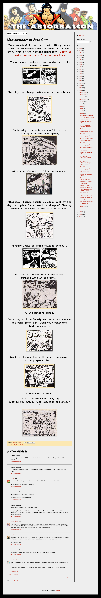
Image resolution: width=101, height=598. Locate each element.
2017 (80, 69)
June (81, 106)
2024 (80, 53)
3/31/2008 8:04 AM (16, 473)
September (83, 99)
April (81, 111)
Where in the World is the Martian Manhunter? (86, 125)
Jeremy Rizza (14, 521)
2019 (80, 64)
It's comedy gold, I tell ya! (86, 147)
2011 (80, 83)
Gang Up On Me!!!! (85, 185)
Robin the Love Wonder (86, 195)
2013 (80, 78)
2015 (80, 74)
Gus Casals (14, 560)
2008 (80, 90)
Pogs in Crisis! (84, 203)
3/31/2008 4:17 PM (16, 571)
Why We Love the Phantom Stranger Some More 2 (85, 163)
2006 (80, 214)
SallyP (12, 478)
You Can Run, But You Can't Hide (86, 182)
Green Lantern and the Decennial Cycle (86, 178)
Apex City (13, 444)
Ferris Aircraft (83, 150)
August (82, 101)
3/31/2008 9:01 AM (16, 500)
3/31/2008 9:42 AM (16, 516)
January (82, 209)
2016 (80, 71)
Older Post (68, 578)
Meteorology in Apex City (86, 115)
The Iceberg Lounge (85, 129)
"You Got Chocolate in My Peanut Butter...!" (87, 118)
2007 (80, 212)
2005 (80, 216)
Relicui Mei (81, 35)
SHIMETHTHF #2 (84, 171)
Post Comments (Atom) (20, 581)
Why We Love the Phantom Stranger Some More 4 (85, 135)
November (83, 94)
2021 (80, 60)
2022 (80, 57)
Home (39, 578)
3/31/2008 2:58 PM (16, 554)
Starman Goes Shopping (86, 201)
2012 (80, 81)
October (82, 97)
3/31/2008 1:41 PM (16, 544)
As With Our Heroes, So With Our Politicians (86, 139)
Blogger (58, 590)
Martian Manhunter (20, 444)
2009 (80, 88)
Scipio (12, 535)
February (82, 206)
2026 (80, 48)
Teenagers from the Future (87, 131)
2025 (80, 50)
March (82, 113)
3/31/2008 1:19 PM (16, 529)
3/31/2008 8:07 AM (16, 486)
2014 (80, 76)
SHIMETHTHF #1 (84, 193)
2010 (80, 85)
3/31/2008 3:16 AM (16, 461)
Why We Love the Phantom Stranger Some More (85, 168)
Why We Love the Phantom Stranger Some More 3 (85, 144)
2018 (80, 67)
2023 (80, 55)
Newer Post (10, 578)
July (81, 104)
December (83, 92)
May (81, 108)
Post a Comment (13, 574)
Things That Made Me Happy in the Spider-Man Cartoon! (86, 189)
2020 (80, 62)
